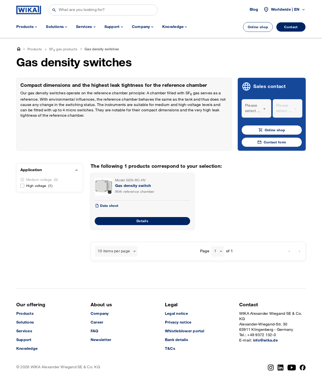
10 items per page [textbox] (114, 251)
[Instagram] (271, 367)
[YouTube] (292, 367)
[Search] (103, 10)
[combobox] (256, 108)
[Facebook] (303, 367)
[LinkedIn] (281, 367)
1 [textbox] (215, 251)
